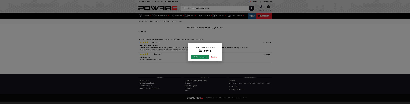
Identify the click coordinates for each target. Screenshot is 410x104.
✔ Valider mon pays (200, 57)
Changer (214, 57)
